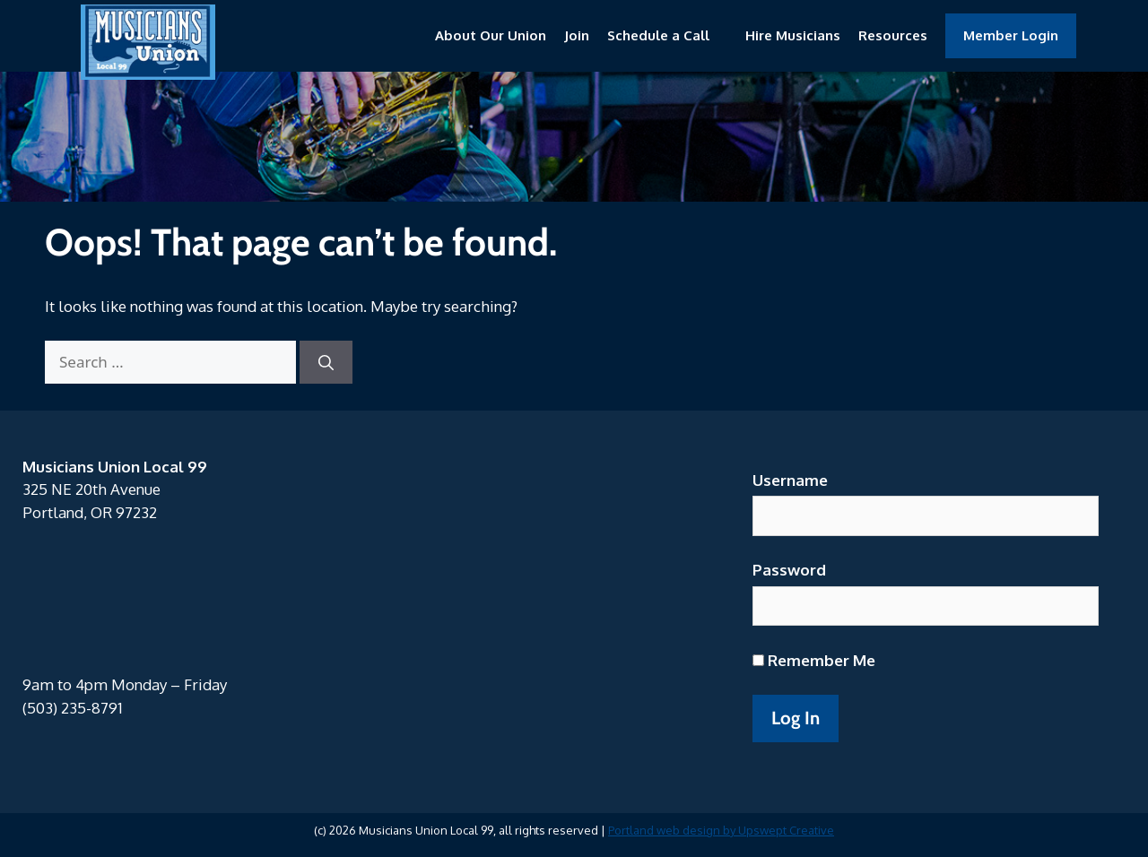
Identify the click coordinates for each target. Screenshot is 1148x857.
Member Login (1010, 35)
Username (790, 480)
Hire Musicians (792, 35)
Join (576, 35)
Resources (892, 35)
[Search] (326, 362)
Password (789, 569)
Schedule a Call (658, 35)
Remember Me (813, 660)
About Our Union (490, 35)
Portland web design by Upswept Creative (721, 830)
